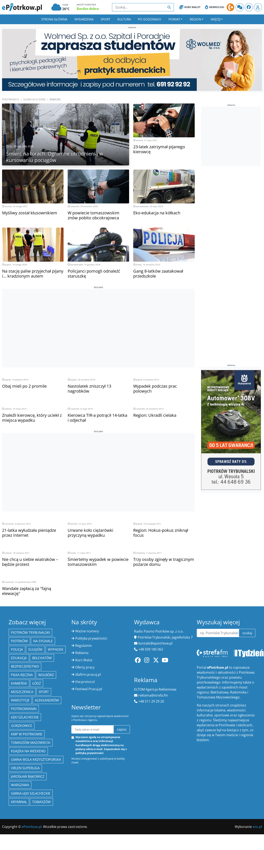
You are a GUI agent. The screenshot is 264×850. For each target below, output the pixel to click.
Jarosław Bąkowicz (27, 776)
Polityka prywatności (91, 638)
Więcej (215, 19)
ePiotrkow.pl (10, 99)
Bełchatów (42, 658)
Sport (105, 19)
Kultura (124, 19)
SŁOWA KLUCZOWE (34, 99)
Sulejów (35, 649)
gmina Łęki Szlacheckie (30, 793)
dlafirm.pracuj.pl (88, 674)
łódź (36, 683)
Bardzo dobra (88, 8)
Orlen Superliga (25, 768)
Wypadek (55, 649)
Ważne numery (87, 631)
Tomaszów (41, 802)
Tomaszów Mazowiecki (30, 742)
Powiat (174, 19)
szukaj (247, 633)
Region (195, 19)
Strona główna (54, 19)
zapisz (122, 729)
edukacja (19, 658)
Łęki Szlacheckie (25, 717)
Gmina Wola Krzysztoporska (36, 759)
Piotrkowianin (24, 708)
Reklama (81, 653)
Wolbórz (46, 675)
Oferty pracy (84, 667)
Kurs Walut (189, 7)
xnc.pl (257, 826)
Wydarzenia (83, 19)
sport (44, 692)
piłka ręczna (22, 675)
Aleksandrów (47, 700)
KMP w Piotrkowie (26, 734)
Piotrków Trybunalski (30, 632)
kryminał (19, 802)
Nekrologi (214, 7)
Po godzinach (149, 19)
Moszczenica (22, 692)
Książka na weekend (28, 751)
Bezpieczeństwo (25, 666)
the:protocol (85, 681)
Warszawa (20, 785)
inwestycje (20, 700)
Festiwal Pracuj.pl (88, 689)
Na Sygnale (43, 641)
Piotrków (19, 641)
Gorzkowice (21, 725)
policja (17, 649)
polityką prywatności (89, 753)
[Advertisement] (98, 318)
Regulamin (83, 645)
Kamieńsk (19, 683)
